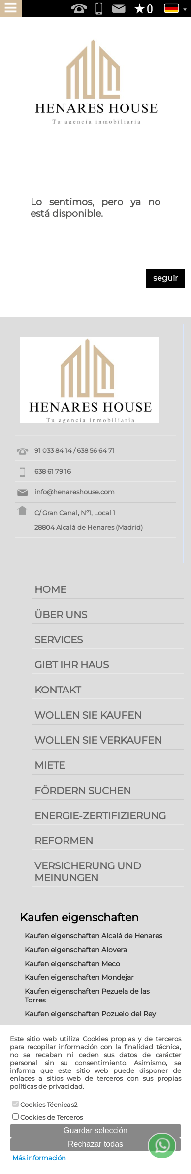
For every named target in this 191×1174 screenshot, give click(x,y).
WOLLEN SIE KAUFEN (88, 715)
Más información (39, 1158)
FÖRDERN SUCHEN (82, 790)
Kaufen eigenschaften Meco (72, 963)
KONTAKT (57, 690)
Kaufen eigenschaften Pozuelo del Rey (90, 1013)
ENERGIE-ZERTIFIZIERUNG (100, 816)
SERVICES (58, 640)
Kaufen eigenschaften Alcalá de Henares (93, 936)
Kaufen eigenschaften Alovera (76, 949)
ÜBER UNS (60, 615)
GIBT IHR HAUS (71, 665)
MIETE (49, 765)
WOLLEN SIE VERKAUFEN (98, 740)
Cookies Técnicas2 (44, 1104)
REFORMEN (63, 841)
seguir (165, 278)
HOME (50, 589)
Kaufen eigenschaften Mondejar (79, 977)
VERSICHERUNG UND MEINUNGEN (87, 872)
